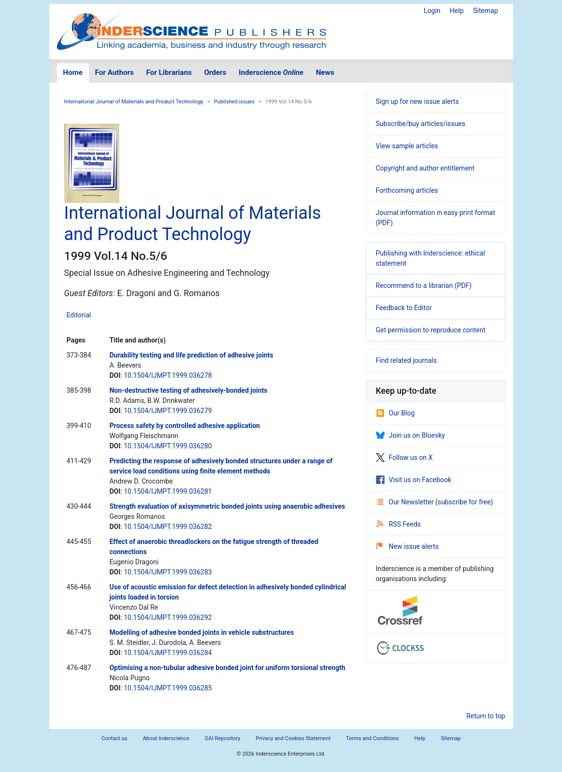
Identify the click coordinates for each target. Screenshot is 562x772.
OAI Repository (223, 738)
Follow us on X (404, 457)
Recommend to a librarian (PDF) (424, 285)
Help (457, 10)
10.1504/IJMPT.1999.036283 (168, 572)
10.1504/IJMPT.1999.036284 (168, 653)
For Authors (114, 72)
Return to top (485, 716)
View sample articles (407, 146)
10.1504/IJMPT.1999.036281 (168, 491)
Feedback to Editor (404, 308)
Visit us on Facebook (413, 480)
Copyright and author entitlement (425, 168)
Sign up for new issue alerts (417, 101)
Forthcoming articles (407, 190)
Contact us (114, 738)
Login (432, 10)
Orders (215, 72)
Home (73, 72)
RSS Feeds (398, 524)
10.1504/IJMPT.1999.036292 (168, 617)
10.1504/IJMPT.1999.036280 (168, 446)
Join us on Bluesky (410, 435)
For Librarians (168, 72)
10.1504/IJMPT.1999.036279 (168, 411)
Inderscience (271, 72)
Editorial (79, 315)
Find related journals (406, 360)
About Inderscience (166, 738)
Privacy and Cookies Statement (293, 738)
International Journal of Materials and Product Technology (133, 102)
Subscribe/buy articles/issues (420, 124)
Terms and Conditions (372, 738)
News (325, 72)
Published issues (234, 102)
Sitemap (485, 10)
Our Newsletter (405, 502)
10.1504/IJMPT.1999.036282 (168, 526)
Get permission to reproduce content (431, 330)
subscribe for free (464, 502)
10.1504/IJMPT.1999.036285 (168, 688)
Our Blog (395, 413)
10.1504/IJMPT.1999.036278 (168, 375)
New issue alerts (407, 546)
